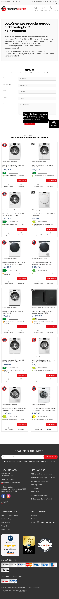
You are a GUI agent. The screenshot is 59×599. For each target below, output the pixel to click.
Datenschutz (35, 488)
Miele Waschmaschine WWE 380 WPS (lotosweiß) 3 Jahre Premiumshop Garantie (13, 215)
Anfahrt (34, 519)
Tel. (4, 91)
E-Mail (5, 97)
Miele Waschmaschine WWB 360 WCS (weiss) (13, 312)
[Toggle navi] (56, 9)
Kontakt (34, 515)
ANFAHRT (4, 502)
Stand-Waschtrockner (38, 404)
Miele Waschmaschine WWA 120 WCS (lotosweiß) (42, 166)
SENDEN (29, 122)
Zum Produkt (22, 181)
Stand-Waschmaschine (9, 161)
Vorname (6, 78)
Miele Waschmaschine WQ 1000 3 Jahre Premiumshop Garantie (13, 263)
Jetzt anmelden (50, 457)
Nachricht (6, 104)
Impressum (35, 492)
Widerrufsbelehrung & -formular (43, 477)
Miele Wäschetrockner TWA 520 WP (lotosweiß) (43, 215)
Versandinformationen (39, 481)
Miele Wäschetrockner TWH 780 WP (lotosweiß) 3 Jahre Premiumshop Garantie (14, 410)
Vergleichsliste (8, 185)
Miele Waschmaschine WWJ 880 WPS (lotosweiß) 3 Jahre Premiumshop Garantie (13, 361)
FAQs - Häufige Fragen (9, 515)
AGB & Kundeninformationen (41, 474)
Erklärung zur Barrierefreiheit (41, 499)
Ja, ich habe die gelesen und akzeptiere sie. (30, 462)
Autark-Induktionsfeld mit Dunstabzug (43, 307)
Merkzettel (21, 185)
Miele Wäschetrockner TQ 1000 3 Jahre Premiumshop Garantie (43, 263)
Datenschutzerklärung (27, 461)
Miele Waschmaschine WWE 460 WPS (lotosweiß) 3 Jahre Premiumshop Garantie (13, 167)
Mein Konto (5, 522)
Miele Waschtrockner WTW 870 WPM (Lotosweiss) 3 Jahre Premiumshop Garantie (44, 410)
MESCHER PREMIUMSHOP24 (14, 588)
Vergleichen (5, 526)
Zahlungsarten (36, 485)
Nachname (7, 84)
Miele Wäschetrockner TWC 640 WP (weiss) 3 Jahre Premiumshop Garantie (44, 361)
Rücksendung (6, 519)
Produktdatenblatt (13, 173)
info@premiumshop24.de (10, 482)
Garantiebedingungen (39, 495)
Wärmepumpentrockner (39, 210)
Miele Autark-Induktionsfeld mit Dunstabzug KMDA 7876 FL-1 (42, 312)
